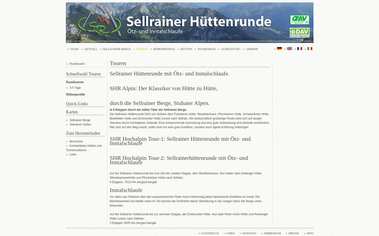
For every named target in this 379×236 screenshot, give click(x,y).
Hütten (186, 49)
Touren (142, 49)
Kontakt (249, 233)
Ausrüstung (231, 49)
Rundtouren (77, 64)
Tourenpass (206, 49)
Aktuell (90, 49)
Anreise (252, 49)
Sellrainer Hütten (80, 124)
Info (310, 233)
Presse (294, 233)
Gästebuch (210, 233)
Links (73, 154)
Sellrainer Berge (117, 49)
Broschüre (76, 141)
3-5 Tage (75, 87)
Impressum (272, 233)
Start (74, 49)
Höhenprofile (164, 49)
